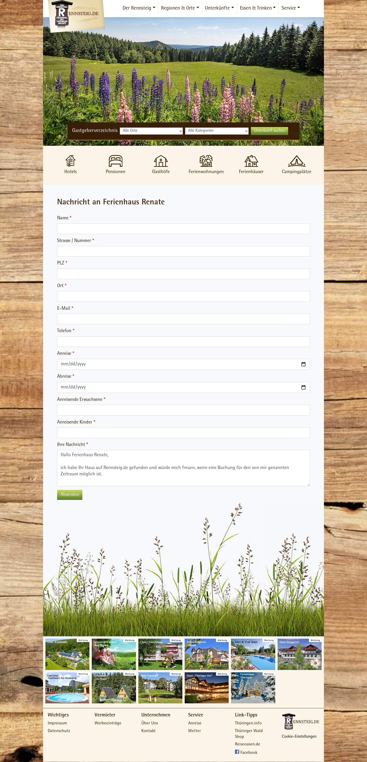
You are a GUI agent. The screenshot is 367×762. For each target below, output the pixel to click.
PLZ (60, 263)
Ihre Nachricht (71, 444)
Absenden (69, 494)
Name (62, 218)
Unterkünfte (217, 8)
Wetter (194, 731)
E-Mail (63, 308)
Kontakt (148, 731)
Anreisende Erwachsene (79, 399)
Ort (60, 286)
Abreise (64, 376)
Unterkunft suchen (269, 131)
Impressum (57, 723)
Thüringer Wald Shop (249, 734)
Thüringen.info (248, 723)
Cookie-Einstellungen (299, 737)
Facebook (248, 753)
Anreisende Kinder (74, 422)
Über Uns (149, 723)
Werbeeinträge (108, 723)
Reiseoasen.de (247, 744)
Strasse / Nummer (74, 241)
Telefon (64, 331)
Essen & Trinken (256, 8)
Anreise (64, 353)
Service (289, 8)
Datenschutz (59, 731)
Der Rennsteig (137, 8)
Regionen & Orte (178, 8)
